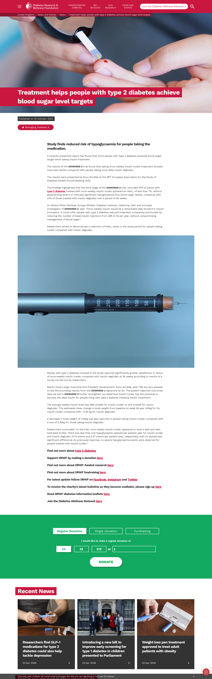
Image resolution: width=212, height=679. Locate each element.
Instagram (114, 479)
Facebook (99, 479)
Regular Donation (69, 531)
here (100, 458)
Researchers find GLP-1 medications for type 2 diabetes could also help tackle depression (42, 649)
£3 (64, 549)
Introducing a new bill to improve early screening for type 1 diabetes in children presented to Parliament (104, 649)
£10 (99, 549)
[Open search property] (192, 6)
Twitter (133, 479)
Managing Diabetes (34, 127)
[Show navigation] (19, 6)
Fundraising (142, 531)
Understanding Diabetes (76, 6)
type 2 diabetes (85, 450)
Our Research (110, 6)
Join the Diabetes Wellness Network (163, 6)
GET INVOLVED (95, 6)
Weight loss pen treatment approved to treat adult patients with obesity (163, 646)
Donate (106, 562)
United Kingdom (26, 15)
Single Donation (106, 531)
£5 (81, 549)
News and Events (127, 6)
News (62, 15)
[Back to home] (42, 6)
